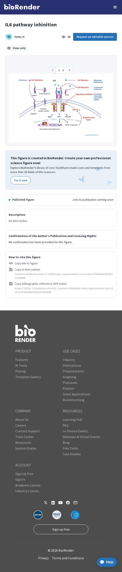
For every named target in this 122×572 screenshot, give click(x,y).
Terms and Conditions (68, 558)
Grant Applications (76, 394)
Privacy (43, 558)
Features (21, 360)
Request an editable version (95, 37)
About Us (21, 419)
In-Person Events (75, 431)
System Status (25, 448)
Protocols (70, 382)
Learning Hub (72, 419)
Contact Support (27, 431)
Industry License (27, 491)
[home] (22, 7)
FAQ (65, 425)
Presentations (73, 371)
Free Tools (70, 448)
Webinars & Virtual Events (81, 437)
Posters (68, 388)
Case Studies (72, 454)
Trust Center (24, 437)
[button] (115, 7)
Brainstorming (73, 400)
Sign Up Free (24, 474)
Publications (72, 365)
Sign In (20, 479)
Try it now (20, 180)
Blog (66, 442)
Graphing (69, 377)
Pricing (20, 371)
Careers (20, 425)
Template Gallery (28, 377)
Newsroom (23, 442)
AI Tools (21, 365)
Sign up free (61, 529)
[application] (105, 562)
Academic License (28, 485)
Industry (69, 360)
